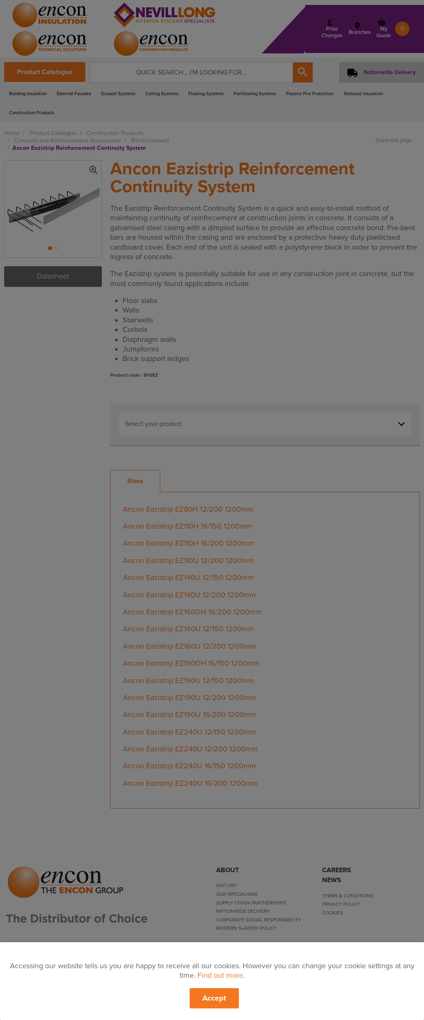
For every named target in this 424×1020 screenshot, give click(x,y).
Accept (214, 998)
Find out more (220, 975)
